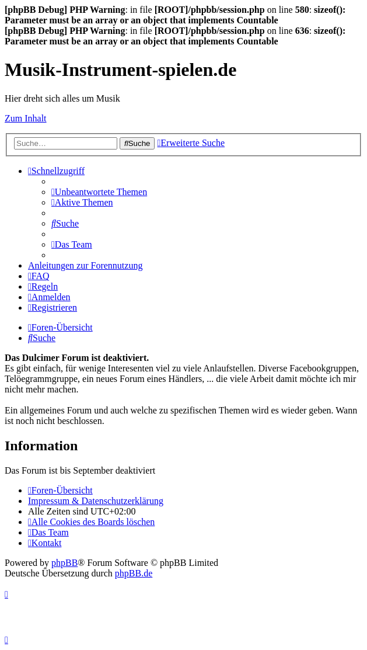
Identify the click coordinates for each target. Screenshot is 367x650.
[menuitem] (99, 192)
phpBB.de (133, 573)
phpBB (64, 563)
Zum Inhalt (26, 118)
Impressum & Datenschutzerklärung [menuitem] (95, 501)
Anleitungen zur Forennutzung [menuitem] (85, 265)
